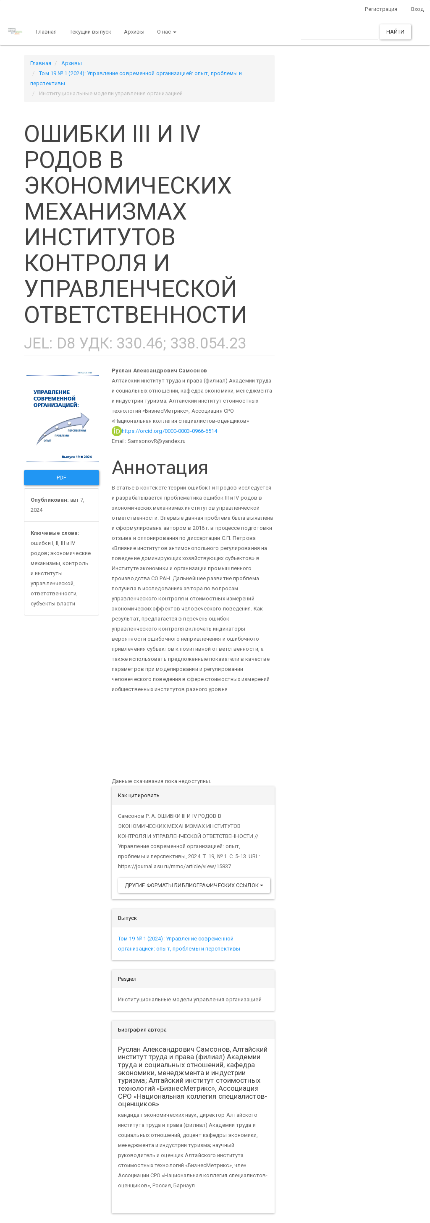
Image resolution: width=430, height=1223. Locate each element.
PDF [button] (61, 477)
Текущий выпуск (90, 32)
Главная (46, 32)
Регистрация (381, 9)
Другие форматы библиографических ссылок (194, 885)
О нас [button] (167, 32)
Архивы (134, 32)
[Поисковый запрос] (339, 31)
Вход (417, 9)
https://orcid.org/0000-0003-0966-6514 (165, 431)
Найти (395, 32)
